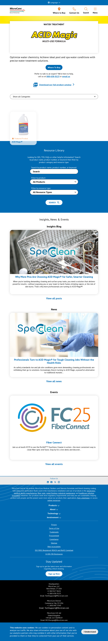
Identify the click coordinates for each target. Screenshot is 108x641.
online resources (53, 500)
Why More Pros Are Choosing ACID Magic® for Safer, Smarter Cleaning (54, 276)
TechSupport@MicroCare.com (56, 596)
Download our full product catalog (55, 84)
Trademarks (54, 532)
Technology (52, 513)
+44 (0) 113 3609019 (54, 618)
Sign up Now (54, 574)
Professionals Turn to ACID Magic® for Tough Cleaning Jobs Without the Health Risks (54, 361)
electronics (91, 491)
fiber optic (42, 493)
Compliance (54, 539)
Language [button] (53, 2)
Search (54, 202)
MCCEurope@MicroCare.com (56, 620)
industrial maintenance (66, 493)
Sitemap (54, 543)
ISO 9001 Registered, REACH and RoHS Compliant (54, 550)
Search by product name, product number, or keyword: (54, 167)
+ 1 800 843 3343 (54, 605)
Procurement (54, 535)
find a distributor (83, 498)
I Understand (90, 631)
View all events (54, 464)
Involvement (53, 517)
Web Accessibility (54, 546)
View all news (54, 381)
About (53, 509)
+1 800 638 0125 (54, 593)
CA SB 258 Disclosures (54, 554)
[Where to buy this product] (54, 67)
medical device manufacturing (25, 493)
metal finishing (51, 493)
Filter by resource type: (41, 188)
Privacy (54, 524)
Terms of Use (54, 528)
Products (53, 505)
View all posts (54, 298)
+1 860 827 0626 (54, 591)
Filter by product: (38, 178)
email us (66, 76)
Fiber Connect (54, 442)
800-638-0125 (53, 76)
